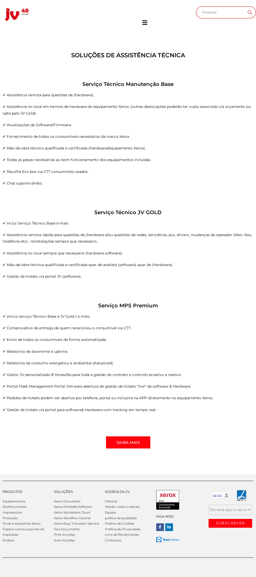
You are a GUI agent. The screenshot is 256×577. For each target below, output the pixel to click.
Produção (10, 518)
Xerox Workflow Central (72, 518)
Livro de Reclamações (122, 534)
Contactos (113, 540)
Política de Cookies (119, 523)
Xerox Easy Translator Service (76, 523)
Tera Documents (67, 529)
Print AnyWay (64, 534)
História (111, 501)
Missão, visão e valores (122, 507)
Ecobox (8, 540)
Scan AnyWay (64, 540)
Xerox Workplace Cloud (72, 512)
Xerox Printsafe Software (73, 507)
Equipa (110, 512)
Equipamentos (14, 501)
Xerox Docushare (67, 501)
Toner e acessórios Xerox (21, 523)
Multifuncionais (14, 507)
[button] (144, 23)
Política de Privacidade (122, 529)
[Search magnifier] (249, 12)
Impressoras (12, 512)
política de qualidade (121, 518)
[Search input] (223, 12)
